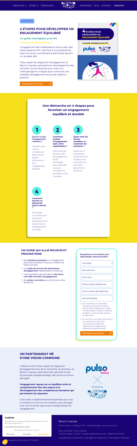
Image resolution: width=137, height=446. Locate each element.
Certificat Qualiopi (93, 425)
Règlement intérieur (116, 434)
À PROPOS (106, 6)
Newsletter (68, 431)
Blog (61, 431)
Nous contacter (80, 431)
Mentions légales (66, 434)
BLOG (96, 6)
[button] (20, 5)
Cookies (77, 434)
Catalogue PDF (79, 425)
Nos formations (65, 425)
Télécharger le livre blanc (33, 84)
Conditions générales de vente (94, 434)
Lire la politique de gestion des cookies (17, 426)
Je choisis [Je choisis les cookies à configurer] (27, 434)
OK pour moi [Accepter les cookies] (43, 434)
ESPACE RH (119, 6)
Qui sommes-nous (109, 425)
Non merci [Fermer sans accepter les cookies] (10, 434)
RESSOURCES (86, 6)
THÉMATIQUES (47, 6)
